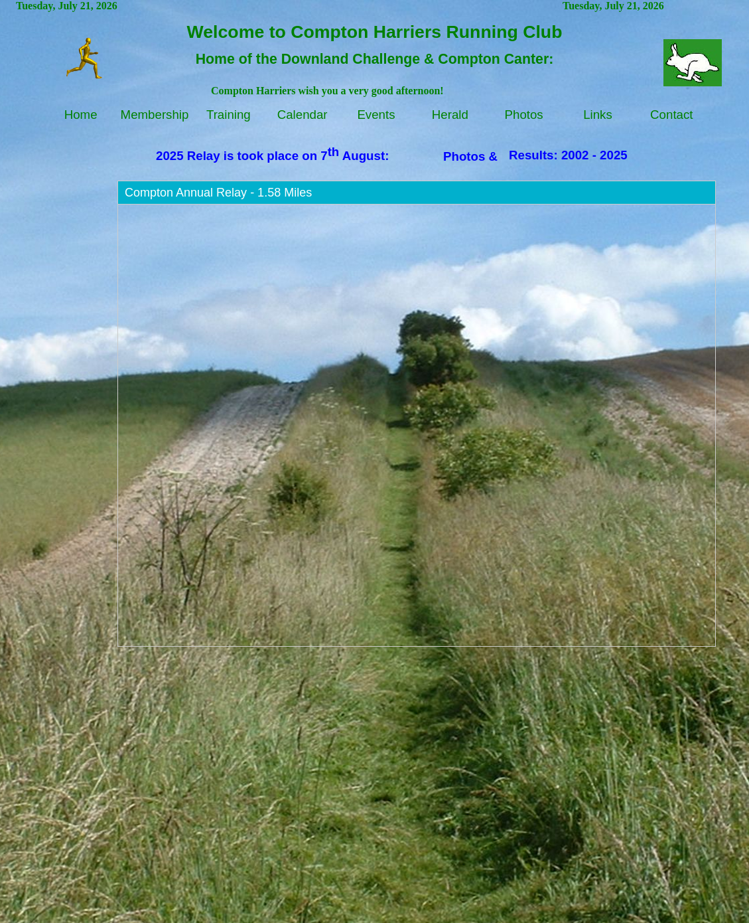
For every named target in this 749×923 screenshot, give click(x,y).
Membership (155, 115)
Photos (524, 115)
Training (228, 115)
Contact (671, 115)
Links (597, 115)
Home (81, 115)
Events (376, 115)
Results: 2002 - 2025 (568, 155)
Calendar (302, 115)
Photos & (470, 156)
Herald (450, 115)
